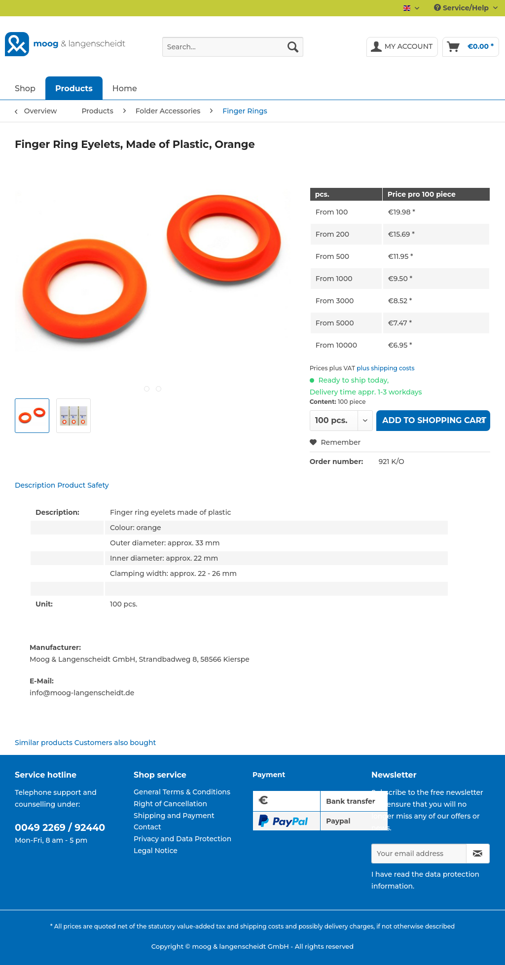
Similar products (43, 742)
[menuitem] (233, 51)
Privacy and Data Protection (182, 838)
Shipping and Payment (174, 815)
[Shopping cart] (470, 47)
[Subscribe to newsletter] (478, 853)
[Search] (293, 47)
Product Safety (83, 485)
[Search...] (233, 47)
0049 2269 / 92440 (60, 827)
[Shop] (25, 88)
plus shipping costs (385, 368)
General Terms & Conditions (182, 791)
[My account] (402, 47)
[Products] (74, 88)
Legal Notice (156, 850)
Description (35, 485)
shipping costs (262, 926)
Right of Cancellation (170, 803)
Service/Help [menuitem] (462, 7)
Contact (147, 826)
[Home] (125, 88)
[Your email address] (419, 853)
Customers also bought (115, 742)
